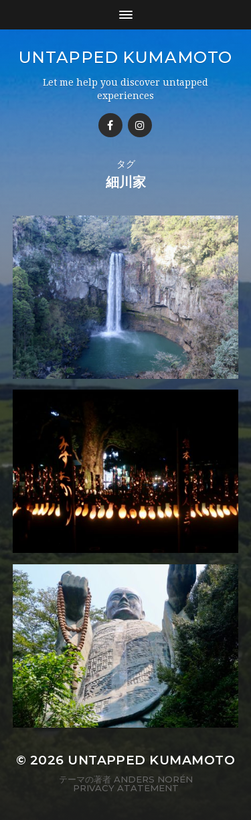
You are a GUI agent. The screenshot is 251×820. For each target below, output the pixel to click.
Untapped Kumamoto (125, 57)
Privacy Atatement (126, 788)
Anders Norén (153, 779)
